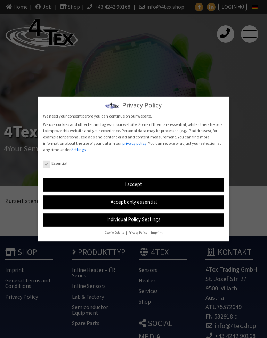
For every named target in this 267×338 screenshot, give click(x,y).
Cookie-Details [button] (115, 231)
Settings (78, 148)
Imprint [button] (156, 231)
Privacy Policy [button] (138, 231)
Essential (55, 161)
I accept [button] (133, 182)
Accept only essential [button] (134, 200)
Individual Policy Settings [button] (133, 218)
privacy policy (134, 141)
